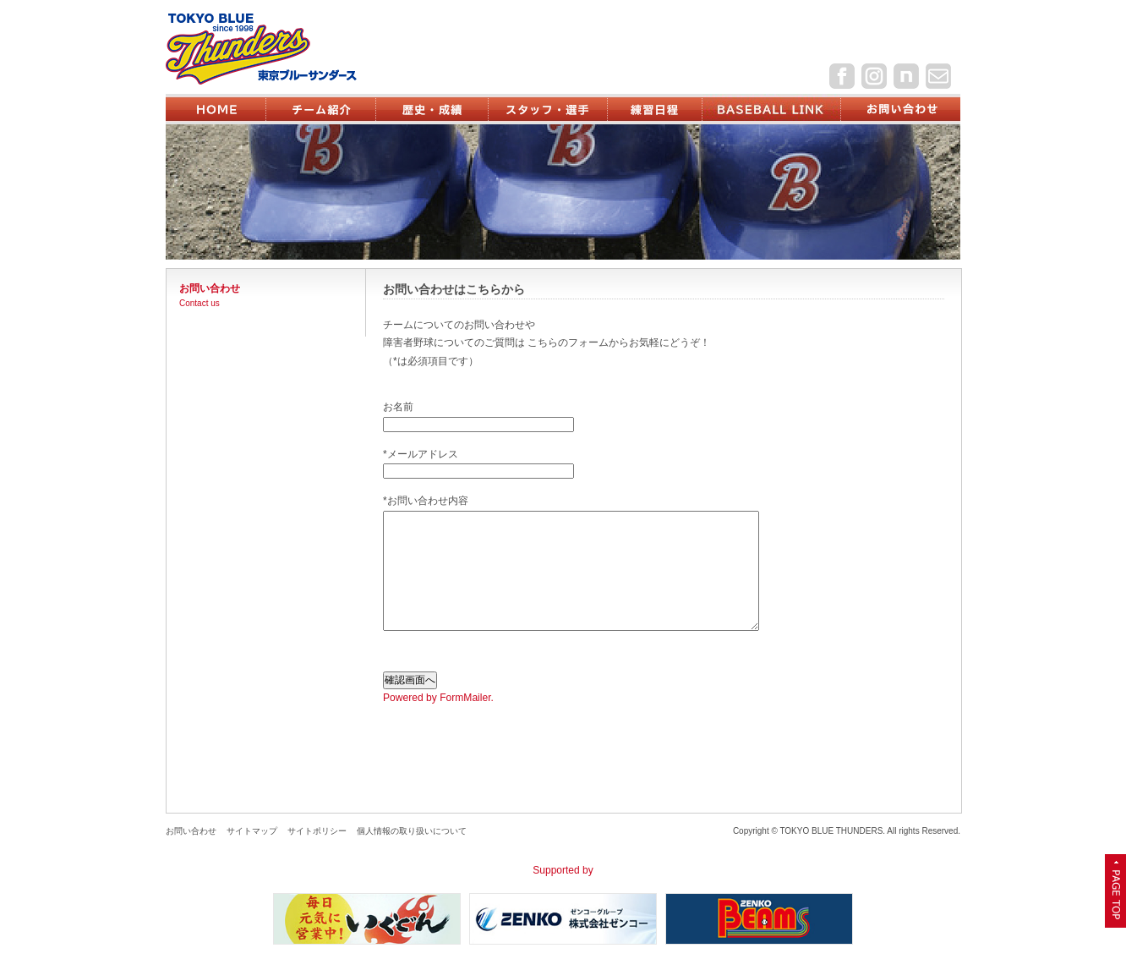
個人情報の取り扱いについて (412, 831)
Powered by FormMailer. (438, 698)
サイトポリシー (317, 831)
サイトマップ (252, 831)
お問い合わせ (191, 831)
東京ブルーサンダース (289, 49)
